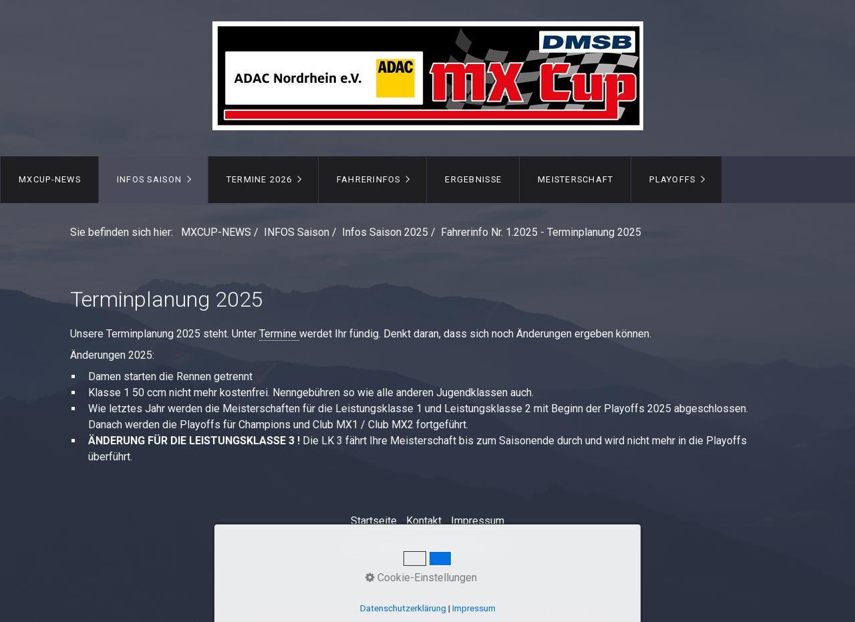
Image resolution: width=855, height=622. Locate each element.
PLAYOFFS (672, 179)
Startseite (374, 520)
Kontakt (424, 520)
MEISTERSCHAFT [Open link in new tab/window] (576, 179)
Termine (279, 333)
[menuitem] (49, 179)
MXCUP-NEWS (50, 179)
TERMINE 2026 (259, 179)
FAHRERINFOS (369, 179)
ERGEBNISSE (473, 179)
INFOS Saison (149, 179)
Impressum (477, 520)
